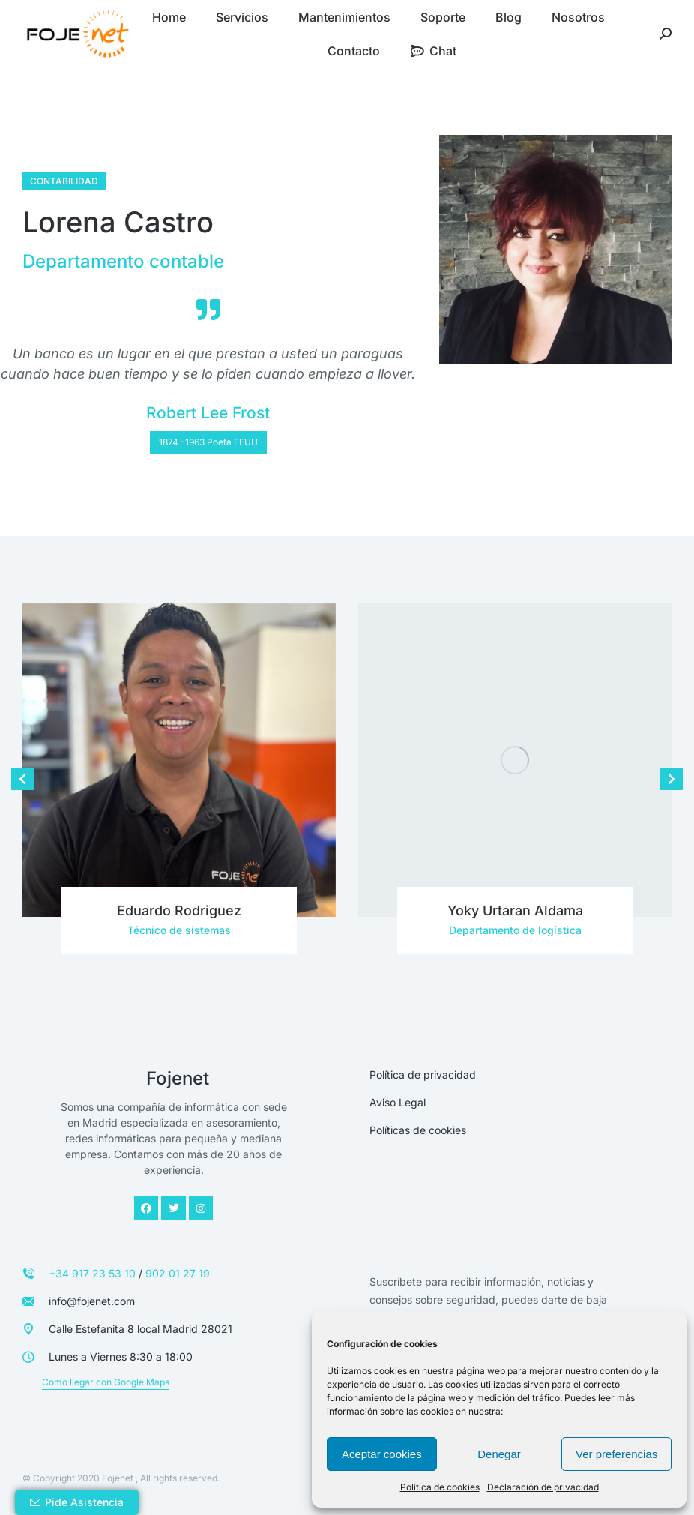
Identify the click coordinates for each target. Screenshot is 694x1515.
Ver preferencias (616, 1454)
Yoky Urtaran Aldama (515, 910)
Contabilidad (64, 181)
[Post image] (179, 760)
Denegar (499, 1454)
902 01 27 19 (177, 1273)
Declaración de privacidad (543, 1487)
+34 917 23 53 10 (92, 1273)
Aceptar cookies (382, 1454)
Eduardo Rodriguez (179, 910)
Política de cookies (440, 1487)
